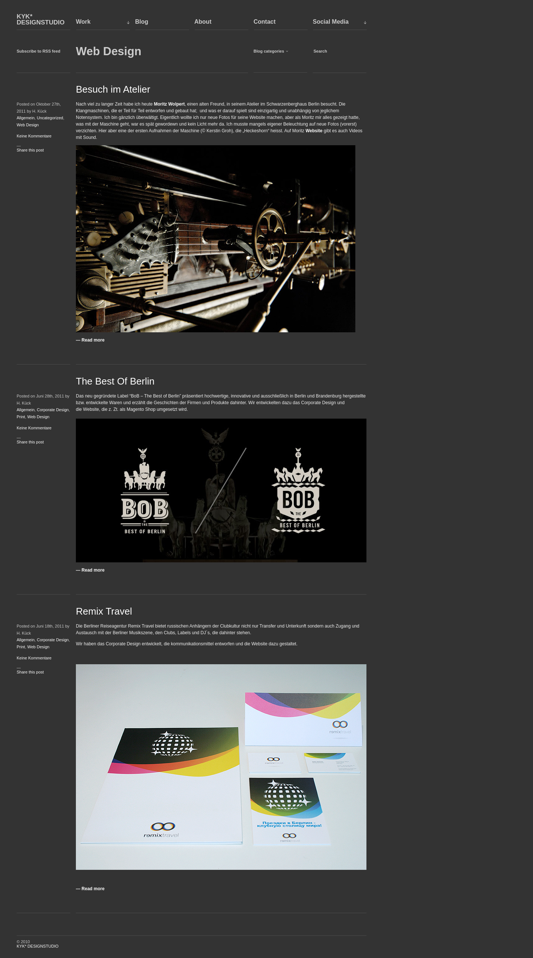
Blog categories (269, 51)
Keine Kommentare (34, 136)
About (202, 22)
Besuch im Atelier (113, 89)
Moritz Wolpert (169, 104)
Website (313, 130)
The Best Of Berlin (115, 381)
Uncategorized (50, 118)
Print (21, 417)
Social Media (331, 22)
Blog (141, 22)
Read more (92, 340)
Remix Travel (104, 611)
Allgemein (25, 118)
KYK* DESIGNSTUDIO (40, 20)
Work (83, 22)
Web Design (28, 125)
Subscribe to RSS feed (38, 51)
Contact (265, 22)
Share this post (30, 150)
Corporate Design (52, 410)
